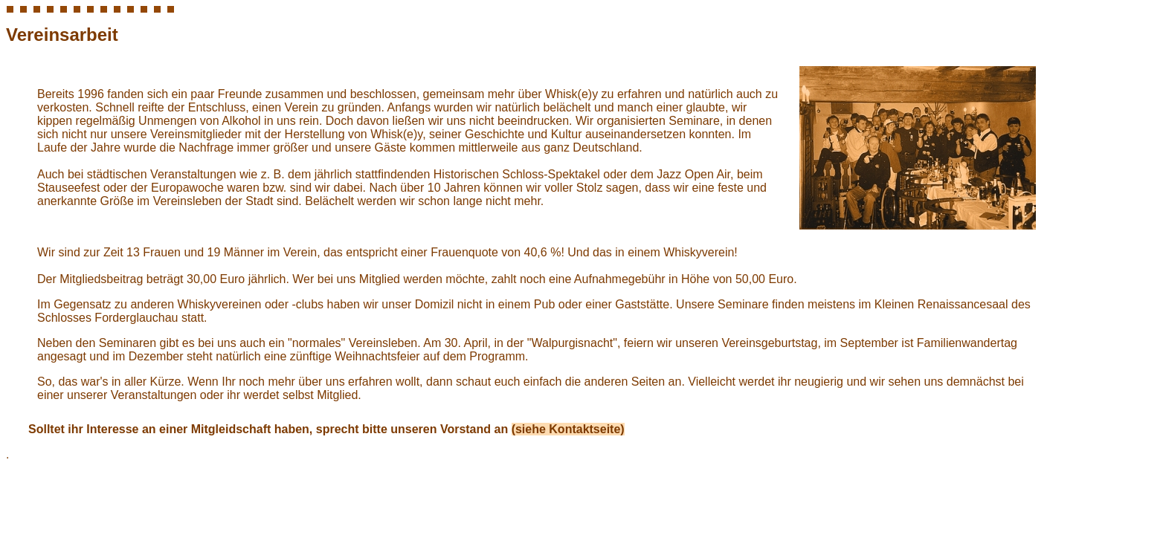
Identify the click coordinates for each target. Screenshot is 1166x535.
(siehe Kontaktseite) (568, 429)
